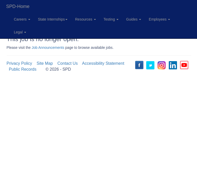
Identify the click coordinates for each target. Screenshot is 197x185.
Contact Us (67, 63)
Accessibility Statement (103, 63)
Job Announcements (48, 47)
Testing (111, 19)
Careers (22, 19)
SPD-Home (17, 6)
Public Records (22, 69)
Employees (159, 19)
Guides (133, 19)
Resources (85, 19)
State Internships (52, 19)
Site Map (45, 63)
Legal (20, 32)
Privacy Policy (19, 63)
